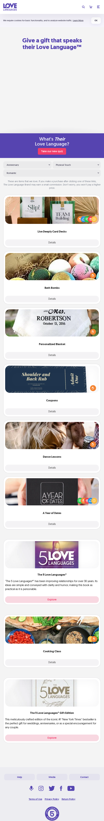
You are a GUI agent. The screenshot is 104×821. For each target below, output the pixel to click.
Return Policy (68, 799)
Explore (52, 599)
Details (52, 242)
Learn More (78, 20)
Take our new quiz (52, 151)
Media (52, 777)
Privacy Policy (52, 799)
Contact (84, 777)
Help (19, 777)
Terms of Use (35, 799)
